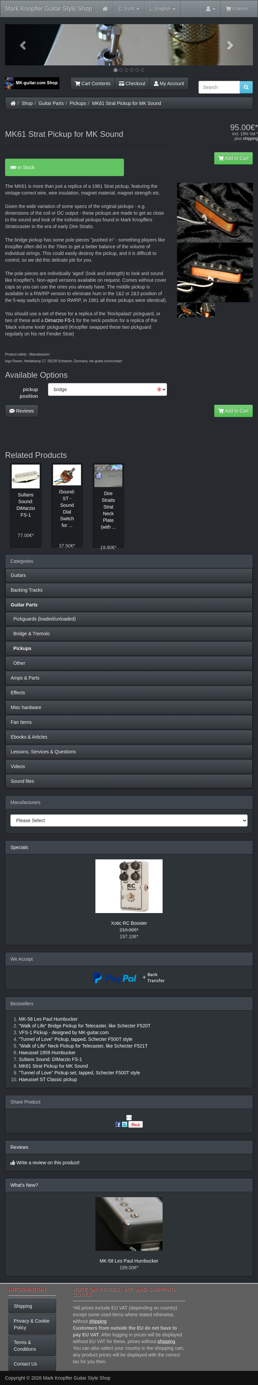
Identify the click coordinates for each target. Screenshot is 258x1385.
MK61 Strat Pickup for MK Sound (126, 103)
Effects (18, 692)
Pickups (78, 103)
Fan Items (21, 722)
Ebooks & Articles (29, 737)
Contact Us (25, 1364)
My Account (169, 83)
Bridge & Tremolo (30, 633)
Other (18, 663)
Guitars (18, 575)
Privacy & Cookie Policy (32, 1324)
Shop (27, 103)
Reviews (21, 411)
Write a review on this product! (48, 1162)
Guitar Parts (51, 103)
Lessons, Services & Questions (43, 751)
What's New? (24, 1185)
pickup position (29, 393)
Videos (18, 766)
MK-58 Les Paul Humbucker (128, 1261)
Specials (19, 847)
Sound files (22, 781)
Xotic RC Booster (129, 923)
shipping (250, 138)
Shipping (23, 1306)
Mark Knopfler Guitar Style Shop (48, 8)
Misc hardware (26, 707)
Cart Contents (93, 83)
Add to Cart (233, 158)
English (162, 9)
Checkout (132, 83)
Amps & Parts (25, 678)
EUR (129, 9)
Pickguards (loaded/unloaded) (43, 619)
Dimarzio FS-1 (60, 320)
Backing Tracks (27, 590)
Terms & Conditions (25, 1346)
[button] (23, 44)
